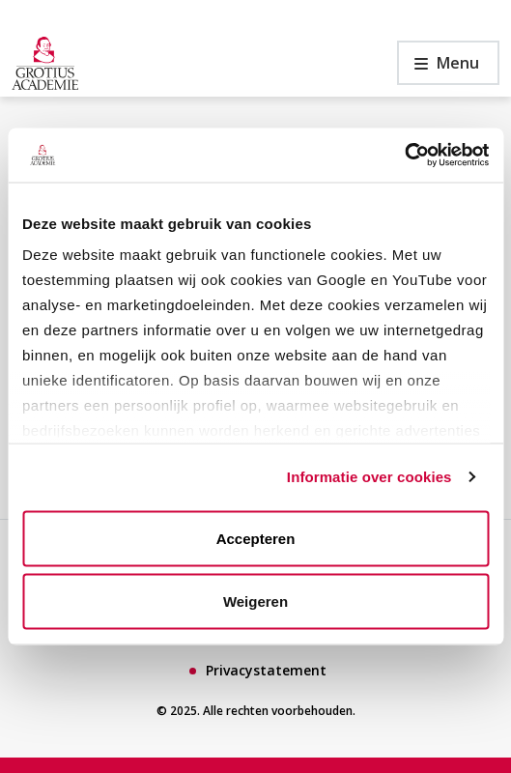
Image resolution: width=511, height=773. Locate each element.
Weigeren (255, 601)
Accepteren (256, 538)
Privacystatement (266, 670)
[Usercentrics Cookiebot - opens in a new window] (404, 155)
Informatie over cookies (369, 477)
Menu (438, 68)
